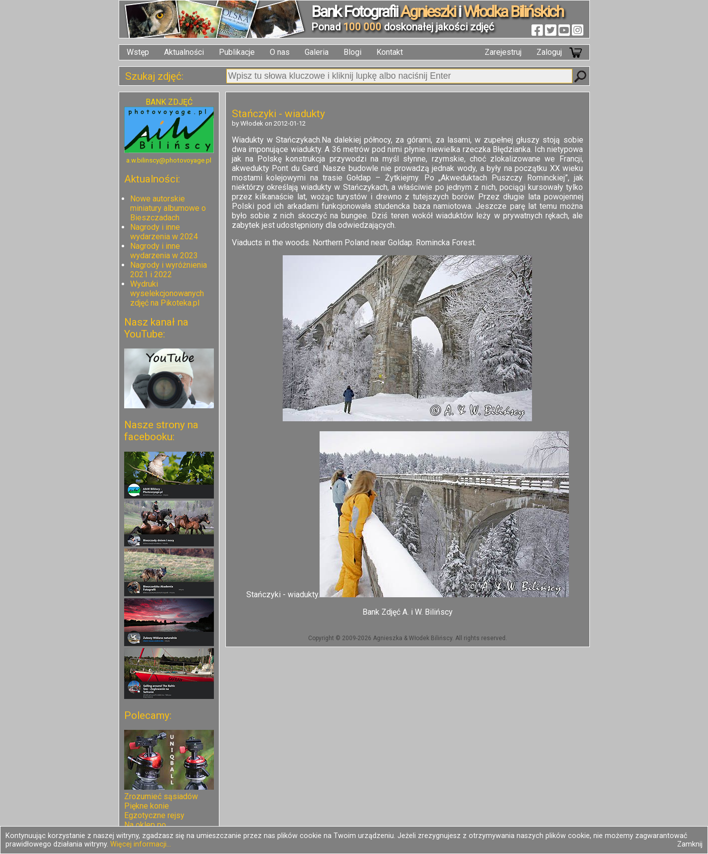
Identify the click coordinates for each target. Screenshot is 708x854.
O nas (280, 52)
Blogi (352, 52)
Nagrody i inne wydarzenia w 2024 (164, 231)
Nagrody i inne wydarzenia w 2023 (164, 250)
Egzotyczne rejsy (154, 815)
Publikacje (237, 52)
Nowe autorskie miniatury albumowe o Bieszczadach (168, 208)
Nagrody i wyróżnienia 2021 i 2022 (168, 269)
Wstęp (138, 52)
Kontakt (389, 52)
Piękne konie (146, 806)
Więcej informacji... (140, 844)
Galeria (317, 52)
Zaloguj (549, 52)
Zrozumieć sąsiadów (161, 796)
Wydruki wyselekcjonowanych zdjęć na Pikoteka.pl (167, 293)
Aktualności (184, 52)
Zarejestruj (503, 52)
